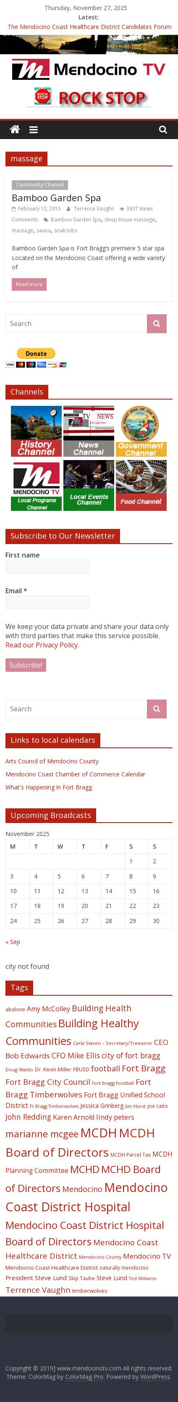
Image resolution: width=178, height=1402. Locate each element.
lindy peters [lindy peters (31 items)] (115, 1117)
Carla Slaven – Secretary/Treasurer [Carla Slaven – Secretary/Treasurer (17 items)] (112, 1043)
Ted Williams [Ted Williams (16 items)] (142, 1278)
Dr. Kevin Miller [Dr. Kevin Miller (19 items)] (53, 1069)
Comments (25, 219)
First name (22, 555)
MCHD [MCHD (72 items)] (84, 1169)
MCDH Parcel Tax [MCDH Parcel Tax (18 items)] (130, 1154)
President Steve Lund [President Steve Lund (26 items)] (36, 1277)
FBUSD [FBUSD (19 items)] (81, 1069)
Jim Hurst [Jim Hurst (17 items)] (135, 1106)
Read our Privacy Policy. (42, 645)
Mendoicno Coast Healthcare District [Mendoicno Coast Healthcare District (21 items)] (51, 1267)
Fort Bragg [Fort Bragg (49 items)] (143, 1068)
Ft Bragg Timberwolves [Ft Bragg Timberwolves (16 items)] (54, 1106)
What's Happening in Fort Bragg (48, 787)
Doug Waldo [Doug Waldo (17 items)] (19, 1069)
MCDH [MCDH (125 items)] (98, 1132)
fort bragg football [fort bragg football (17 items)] (113, 1083)
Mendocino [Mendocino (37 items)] (82, 1189)
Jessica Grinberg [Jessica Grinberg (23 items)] (101, 1106)
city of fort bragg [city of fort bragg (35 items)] (131, 1055)
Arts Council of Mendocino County (52, 761)
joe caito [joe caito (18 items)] (157, 1105)
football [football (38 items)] (105, 1068)
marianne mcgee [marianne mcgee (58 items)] (42, 1133)
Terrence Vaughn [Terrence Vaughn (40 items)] (38, 1289)
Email (16, 590)
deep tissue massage (130, 219)
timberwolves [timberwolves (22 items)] (89, 1290)
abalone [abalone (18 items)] (15, 1009)
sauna (44, 230)
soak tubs (65, 230)
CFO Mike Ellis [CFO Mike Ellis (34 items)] (76, 1055)
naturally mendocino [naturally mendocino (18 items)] (124, 1267)
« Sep (12, 942)
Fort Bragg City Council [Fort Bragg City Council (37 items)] (47, 1082)
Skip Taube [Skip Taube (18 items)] (81, 1278)
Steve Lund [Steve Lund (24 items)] (112, 1278)
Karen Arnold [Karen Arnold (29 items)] (73, 1117)
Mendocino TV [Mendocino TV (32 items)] (147, 1256)
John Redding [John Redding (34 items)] (28, 1117)
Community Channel (40, 184)
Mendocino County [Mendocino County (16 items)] (100, 1257)
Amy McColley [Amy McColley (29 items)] (48, 1008)
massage (22, 230)
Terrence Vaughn (94, 208)
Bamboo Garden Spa (56, 197)
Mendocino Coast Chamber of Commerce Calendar (75, 774)
